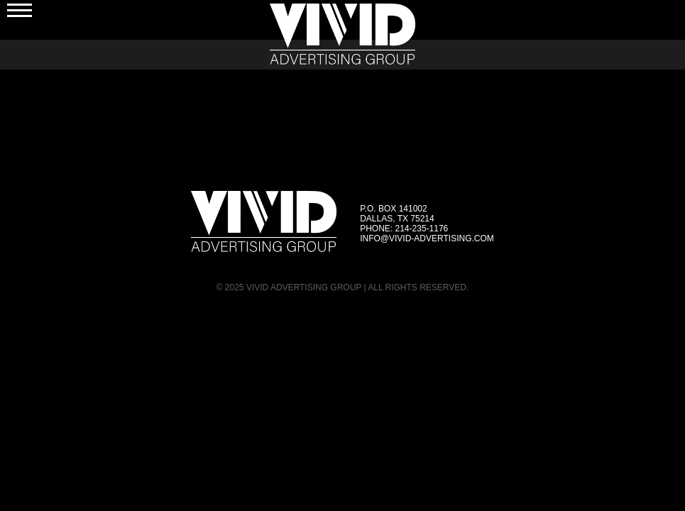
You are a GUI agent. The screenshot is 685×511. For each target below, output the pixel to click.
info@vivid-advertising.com (427, 238)
